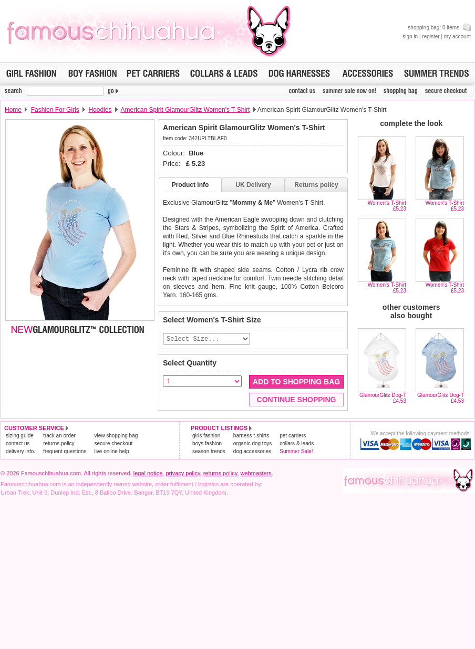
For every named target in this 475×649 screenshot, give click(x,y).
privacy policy (183, 473)
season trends (208, 452)
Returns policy (316, 185)
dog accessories (252, 452)
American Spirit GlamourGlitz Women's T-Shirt (185, 109)
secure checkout (113, 444)
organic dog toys (252, 444)
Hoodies (99, 109)
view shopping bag (116, 436)
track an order (59, 436)
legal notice (148, 473)
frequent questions (64, 452)
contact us (18, 444)
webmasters (256, 473)
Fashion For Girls (55, 109)
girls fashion (206, 436)
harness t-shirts (251, 436)
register (430, 36)
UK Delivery (253, 185)
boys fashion (207, 444)
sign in (410, 36)
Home (13, 109)
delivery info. (20, 452)
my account (457, 36)
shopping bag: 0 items (439, 27)
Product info (190, 185)
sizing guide (20, 436)
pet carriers (293, 436)
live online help (111, 452)
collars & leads (297, 444)
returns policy (58, 444)
